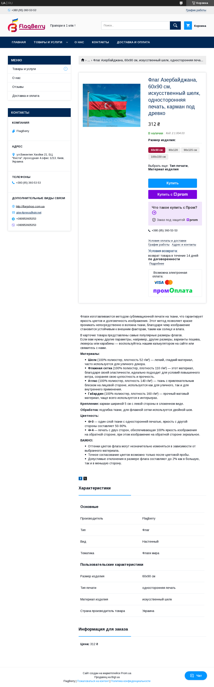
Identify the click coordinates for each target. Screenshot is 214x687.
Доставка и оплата (133, 42)
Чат (196, 676)
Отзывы (18, 87)
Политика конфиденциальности (130, 681)
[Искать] (175, 25)
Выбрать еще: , (168, 167)
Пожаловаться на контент (93, 681)
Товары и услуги (48, 42)
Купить (173, 183)
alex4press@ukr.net (28, 212)
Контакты (100, 42)
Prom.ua (126, 673)
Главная (19, 42)
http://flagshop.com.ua (30, 206)
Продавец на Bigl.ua (107, 677)
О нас (79, 42)
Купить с (172, 195)
